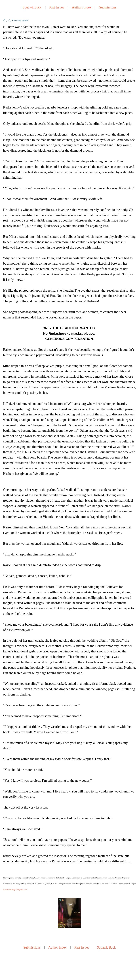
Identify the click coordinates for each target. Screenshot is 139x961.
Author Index (57, 947)
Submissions (107, 7)
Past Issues (56, 7)
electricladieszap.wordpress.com (15, 890)
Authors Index (81, 7)
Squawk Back (32, 7)
